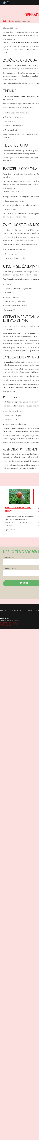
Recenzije (29, 611)
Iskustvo (3, 611)
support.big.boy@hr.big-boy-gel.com (10, 620)
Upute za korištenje (16, 611)
